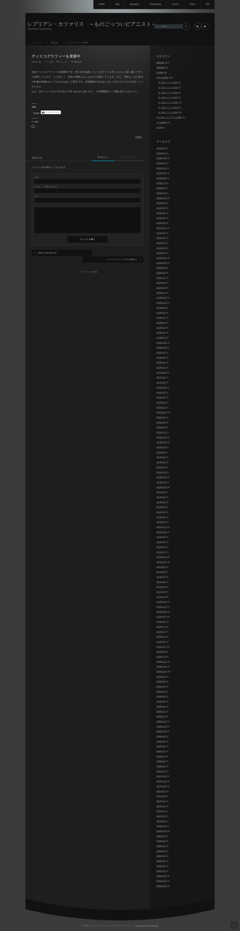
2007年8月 (161, 796)
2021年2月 (161, 248)
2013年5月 (161, 507)
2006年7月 (161, 846)
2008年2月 (161, 766)
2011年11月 (161, 557)
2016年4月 (161, 397)
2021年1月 (161, 253)
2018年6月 (161, 358)
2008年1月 (161, 771)
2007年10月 (161, 786)
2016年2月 (161, 402)
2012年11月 (161, 527)
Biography (134, 4)
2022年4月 (161, 213)
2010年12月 (161, 602)
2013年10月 (161, 487)
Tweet (36, 113)
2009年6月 (161, 692)
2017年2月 (161, 382)
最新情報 (160, 63)
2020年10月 (161, 263)
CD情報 (159, 73)
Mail (207, 4)
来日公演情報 (162, 78)
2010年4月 (161, 642)
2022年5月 (161, 208)
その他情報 (161, 122)
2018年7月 (161, 353)
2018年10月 (161, 347)
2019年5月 (161, 328)
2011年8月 (161, 572)
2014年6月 (161, 452)
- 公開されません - (46, 187)
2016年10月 (161, 387)
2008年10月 (161, 731)
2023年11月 (161, 173)
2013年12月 (161, 477)
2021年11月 (161, 228)
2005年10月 (161, 886)
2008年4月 (161, 756)
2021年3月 (161, 243)
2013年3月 (161, 517)
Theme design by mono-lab (146, 926)
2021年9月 (161, 233)
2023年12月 (161, 168)
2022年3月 (161, 218)
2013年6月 (161, 502)
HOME (101, 4)
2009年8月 (161, 681)
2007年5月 (161, 811)
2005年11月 (161, 881)
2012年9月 (161, 537)
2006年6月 (161, 851)
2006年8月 (161, 841)
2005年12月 (161, 876)
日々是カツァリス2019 (168, 93)
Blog (116, 4)
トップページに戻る (88, 265)
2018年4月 (161, 362)
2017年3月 (161, 377)
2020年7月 (161, 278)
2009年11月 (161, 666)
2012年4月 (161, 547)
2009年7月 (161, 686)
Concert (175, 4)
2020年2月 (161, 288)
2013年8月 (161, 497)
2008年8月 (161, 741)
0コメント (63, 62)
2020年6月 (161, 283)
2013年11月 (161, 482)
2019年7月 (161, 318)
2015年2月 (161, 432)
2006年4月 (161, 856)
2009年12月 (161, 662)
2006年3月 (161, 861)
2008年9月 (161, 736)
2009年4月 (161, 701)
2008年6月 (161, 746)
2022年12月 (161, 198)
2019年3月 (161, 338)
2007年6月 (161, 806)
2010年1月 (161, 657)
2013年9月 (161, 492)
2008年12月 (161, 721)
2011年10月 (161, 562)
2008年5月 (161, 751)
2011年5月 (161, 587)
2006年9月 (161, 836)
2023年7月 (161, 183)
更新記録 (78, 62)
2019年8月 (161, 313)
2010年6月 (161, 632)
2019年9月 (161, 308)
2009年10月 (161, 672)
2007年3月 (161, 816)
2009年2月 (161, 711)
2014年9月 (161, 447)
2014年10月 (161, 442)
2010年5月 (161, 637)
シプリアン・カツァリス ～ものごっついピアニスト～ (91, 23)
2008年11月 (161, 726)
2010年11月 (161, 607)
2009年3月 (161, 706)
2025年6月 (161, 153)
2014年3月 (161, 462)
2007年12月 (161, 776)
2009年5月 (161, 696)
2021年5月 (161, 238)
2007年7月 (161, 801)
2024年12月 (161, 158)
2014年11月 (161, 437)
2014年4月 (161, 457)
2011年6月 (161, 582)
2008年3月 (161, 761)
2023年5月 (161, 193)
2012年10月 (161, 532)
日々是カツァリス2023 (168, 82)
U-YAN (50, 62)
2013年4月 (161, 512)
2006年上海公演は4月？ (48, 253)
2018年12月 (161, 343)
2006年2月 (161, 866)
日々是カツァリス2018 (168, 97)
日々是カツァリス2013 (168, 108)
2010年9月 (161, 617)
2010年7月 (161, 627)
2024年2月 (161, 163)
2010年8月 (161, 622)
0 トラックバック (128, 157)
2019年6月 (161, 323)
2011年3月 (161, 592)
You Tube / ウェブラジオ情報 (168, 117)
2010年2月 (161, 652)
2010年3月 (161, 647)
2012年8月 (161, 542)
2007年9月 (161, 791)
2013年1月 (161, 522)
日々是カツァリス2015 (168, 102)
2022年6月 (161, 203)
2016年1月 (161, 407)
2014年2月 (161, 467)
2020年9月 (161, 268)
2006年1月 (161, 871)
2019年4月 (161, 333)
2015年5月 (161, 422)
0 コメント (101, 157)
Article (192, 4)
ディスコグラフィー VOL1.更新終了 (122, 253)
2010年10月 (161, 612)
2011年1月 (161, 597)
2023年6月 (161, 188)
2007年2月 (161, 821)
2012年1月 (161, 552)
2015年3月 (161, 427)
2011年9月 (161, 567)
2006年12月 (161, 826)
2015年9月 (161, 417)
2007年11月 (161, 781)
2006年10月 (161, 831)
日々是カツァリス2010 (168, 112)
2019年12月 (161, 298)
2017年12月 (161, 372)
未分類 (159, 127)
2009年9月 (161, 677)
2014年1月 (161, 472)
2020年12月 (161, 258)
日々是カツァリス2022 (168, 88)
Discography (155, 4)
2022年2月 (161, 223)
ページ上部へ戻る (234, 925)
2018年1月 (161, 367)
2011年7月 (161, 577)
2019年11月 (161, 303)
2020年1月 (161, 293)
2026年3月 (161, 148)
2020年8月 (161, 273)
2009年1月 (161, 716)
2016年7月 (161, 392)
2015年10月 (161, 412)
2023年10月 (161, 178)
